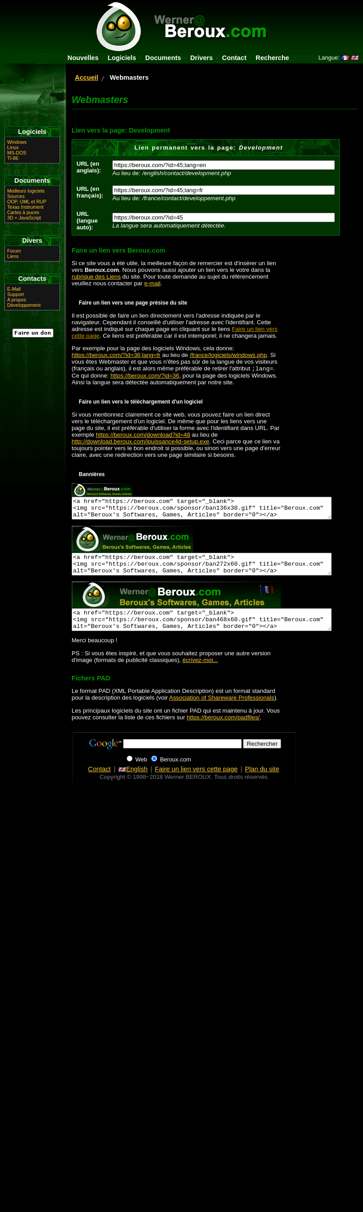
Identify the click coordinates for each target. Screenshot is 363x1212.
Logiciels (122, 57)
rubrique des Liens (96, 276)
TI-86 (12, 158)
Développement (24, 305)
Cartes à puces (23, 212)
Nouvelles (83, 57)
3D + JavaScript (24, 217)
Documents (163, 57)
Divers (32, 240)
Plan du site (262, 782)
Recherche (272, 57)
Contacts (32, 278)
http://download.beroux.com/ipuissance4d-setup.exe (140, 442)
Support (15, 294)
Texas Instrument (25, 207)
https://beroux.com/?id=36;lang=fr (116, 355)
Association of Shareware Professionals (221, 710)
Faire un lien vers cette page (196, 782)
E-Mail (14, 289)
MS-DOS (16, 152)
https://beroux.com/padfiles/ (223, 730)
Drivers (201, 57)
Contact (234, 57)
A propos (16, 299)
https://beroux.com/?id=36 (145, 376)
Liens (12, 256)
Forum (14, 251)
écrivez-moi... (200, 673)
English (133, 782)
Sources (16, 196)
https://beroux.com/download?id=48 (143, 435)
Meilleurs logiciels (26, 190)
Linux (12, 147)
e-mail (152, 283)
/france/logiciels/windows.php (228, 355)
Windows (16, 142)
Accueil (86, 77)
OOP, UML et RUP (27, 201)
